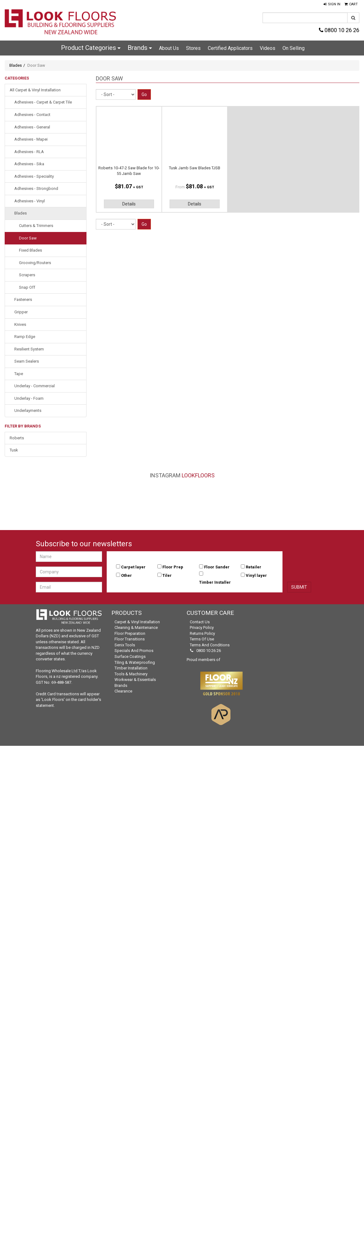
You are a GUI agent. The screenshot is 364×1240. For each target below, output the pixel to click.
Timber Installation (130, 668)
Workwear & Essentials (135, 679)
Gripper (21, 312)
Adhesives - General (32, 127)
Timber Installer (215, 582)
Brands (140, 47)
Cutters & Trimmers (36, 225)
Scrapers (27, 275)
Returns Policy (202, 633)
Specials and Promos (133, 650)
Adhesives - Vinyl (29, 201)
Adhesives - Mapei (31, 139)
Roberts (17, 438)
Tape (18, 373)
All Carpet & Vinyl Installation (35, 90)
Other (126, 575)
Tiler (167, 575)
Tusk (14, 450)
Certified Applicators (230, 48)
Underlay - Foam (29, 398)
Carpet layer (133, 567)
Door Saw (28, 238)
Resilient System (29, 349)
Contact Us (200, 622)
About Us (169, 48)
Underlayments (27, 410)
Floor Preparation (129, 633)
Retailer (253, 567)
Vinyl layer (256, 575)
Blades (15, 65)
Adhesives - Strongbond (36, 188)
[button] (332, 4)
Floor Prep (172, 567)
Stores (193, 48)
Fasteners (23, 299)
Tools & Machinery (130, 674)
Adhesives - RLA (29, 151)
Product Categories (90, 47)
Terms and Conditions (210, 645)
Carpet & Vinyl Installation (137, 622)
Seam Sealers (26, 361)
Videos (267, 48)
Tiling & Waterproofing (134, 662)
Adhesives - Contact (32, 114)
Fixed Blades (30, 250)
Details (129, 203)
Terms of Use (202, 639)
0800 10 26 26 (339, 30)
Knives (20, 324)
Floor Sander (217, 567)
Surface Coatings (130, 656)
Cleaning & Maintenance (136, 627)
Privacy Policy (202, 627)
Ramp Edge (24, 336)
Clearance (123, 691)
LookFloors (198, 475)
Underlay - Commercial (34, 386)
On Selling (293, 48)
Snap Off (27, 287)
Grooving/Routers (35, 262)
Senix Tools (124, 645)
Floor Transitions (129, 639)
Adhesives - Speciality (34, 176)
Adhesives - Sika (29, 164)
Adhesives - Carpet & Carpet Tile (43, 102)
